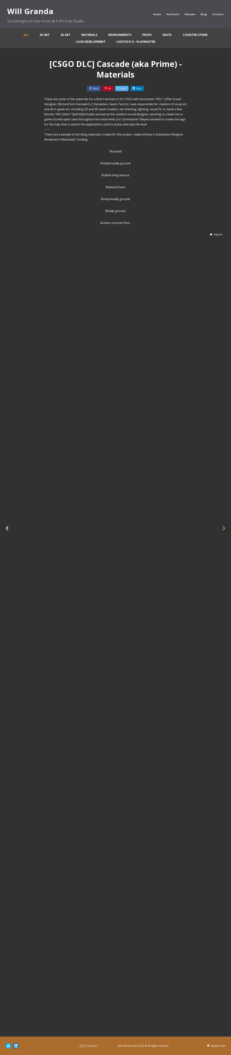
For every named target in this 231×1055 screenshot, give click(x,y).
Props (147, 35)
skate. (167, 35)
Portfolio (172, 14)
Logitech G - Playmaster (135, 42)
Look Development (91, 42)
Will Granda (30, 11)
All (26, 35)
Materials (89, 35)
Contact (218, 14)
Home (157, 14)
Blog (204, 14)
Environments (119, 35)
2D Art (65, 35)
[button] (216, 1030)
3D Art (45, 35)
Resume (190, 14)
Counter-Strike (195, 35)
